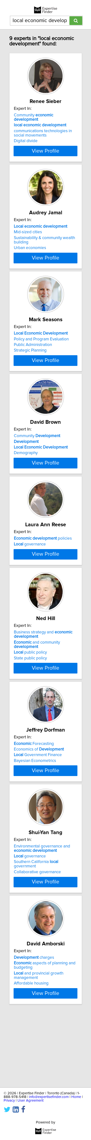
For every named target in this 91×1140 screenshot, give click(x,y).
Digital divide (26, 141)
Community (33, 117)
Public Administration (33, 354)
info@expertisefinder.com (49, 1097)
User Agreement (30, 1100)
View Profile (45, 151)
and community (37, 699)
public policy (30, 707)
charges (34, 1027)
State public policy (30, 713)
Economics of (39, 804)
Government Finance (38, 810)
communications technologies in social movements (43, 133)
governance (30, 576)
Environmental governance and (42, 915)
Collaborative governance (37, 938)
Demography (26, 474)
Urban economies (30, 250)
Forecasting (34, 799)
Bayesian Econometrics (35, 816)
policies (43, 571)
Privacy (9, 1100)
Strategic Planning (30, 360)
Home (76, 1097)
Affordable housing (31, 1052)
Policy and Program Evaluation (41, 348)
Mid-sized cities (28, 235)
